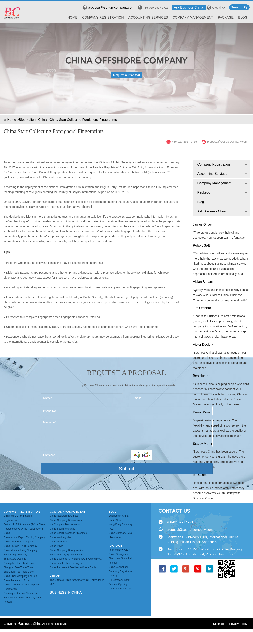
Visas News (115, 537)
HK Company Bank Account (65, 524)
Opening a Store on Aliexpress (20, 593)
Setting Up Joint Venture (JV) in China (24, 524)
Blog (242, 17)
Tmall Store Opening (15, 558)
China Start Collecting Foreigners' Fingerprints (83, 119)
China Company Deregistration (66, 550)
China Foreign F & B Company (20, 546)
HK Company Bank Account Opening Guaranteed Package (120, 584)
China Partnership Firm (16, 580)
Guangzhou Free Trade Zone (19, 563)
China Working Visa (60, 537)
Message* (127, 433)
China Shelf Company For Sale (20, 576)
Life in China (37, 119)
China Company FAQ (120, 533)
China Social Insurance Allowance (68, 533)
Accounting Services (148, 17)
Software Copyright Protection (66, 554)
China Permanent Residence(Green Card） (73, 567)
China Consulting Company (19, 541)
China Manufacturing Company (20, 550)
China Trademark (59, 541)
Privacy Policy (238, 623)
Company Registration (103, 17)
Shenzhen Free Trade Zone (19, 571)
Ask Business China (188, 7)
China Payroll (57, 546)
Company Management (192, 17)
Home (72, 17)
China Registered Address (64, 515)
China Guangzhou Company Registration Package (121, 571)
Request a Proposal (126, 75)
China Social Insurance (62, 528)
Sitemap (218, 623)
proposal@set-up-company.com (108, 7)
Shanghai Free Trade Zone (18, 567)
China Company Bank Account (66, 520)
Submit (126, 468)
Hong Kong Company (15, 554)
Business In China (118, 515)
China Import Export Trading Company (25, 537)
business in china (66, 592)
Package (226, 17)
